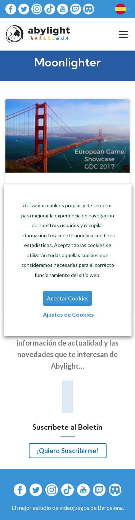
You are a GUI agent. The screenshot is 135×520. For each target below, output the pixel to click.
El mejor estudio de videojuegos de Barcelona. (68, 507)
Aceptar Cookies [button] (68, 298)
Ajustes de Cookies (68, 314)
